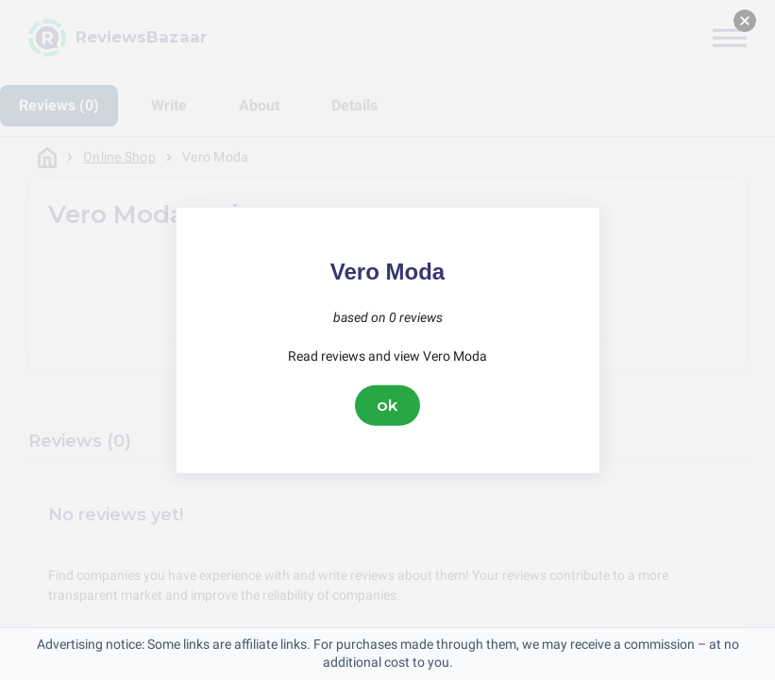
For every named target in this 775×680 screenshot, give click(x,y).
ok (388, 405)
